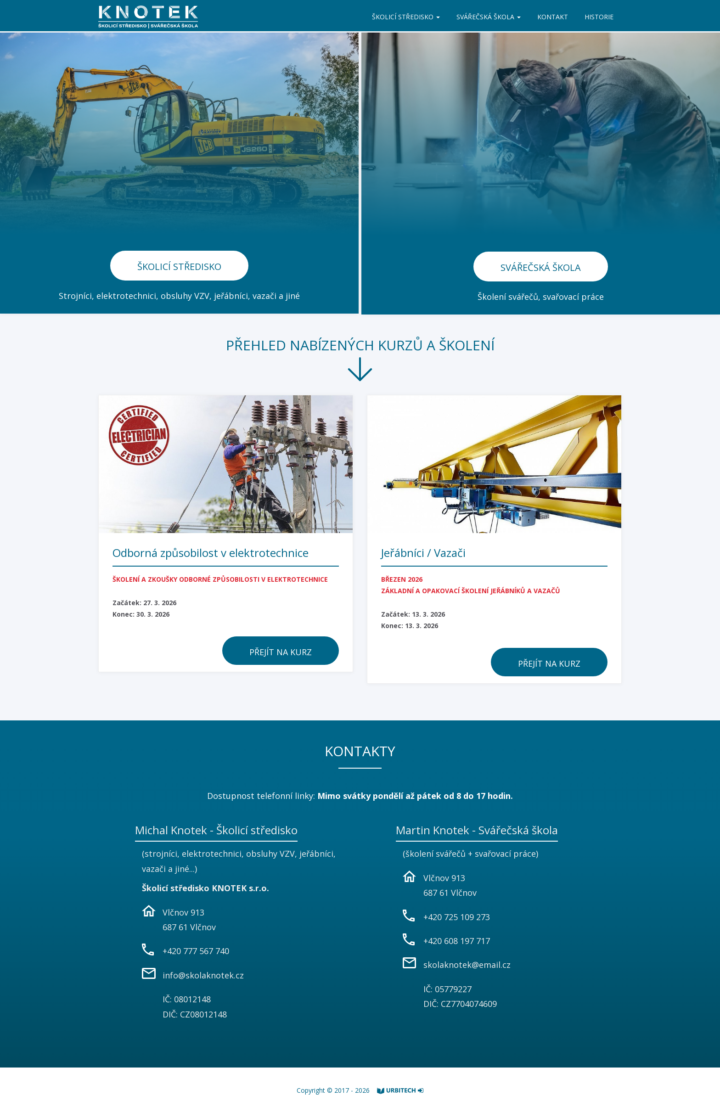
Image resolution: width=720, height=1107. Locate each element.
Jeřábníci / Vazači (423, 552)
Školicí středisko (179, 266)
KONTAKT (552, 16)
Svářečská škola (541, 267)
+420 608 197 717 (456, 940)
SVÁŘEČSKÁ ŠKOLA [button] (488, 16)
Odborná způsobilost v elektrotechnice (210, 552)
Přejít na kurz (280, 651)
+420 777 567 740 (196, 950)
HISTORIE (599, 16)
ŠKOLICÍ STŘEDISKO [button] (406, 16)
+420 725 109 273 (456, 916)
